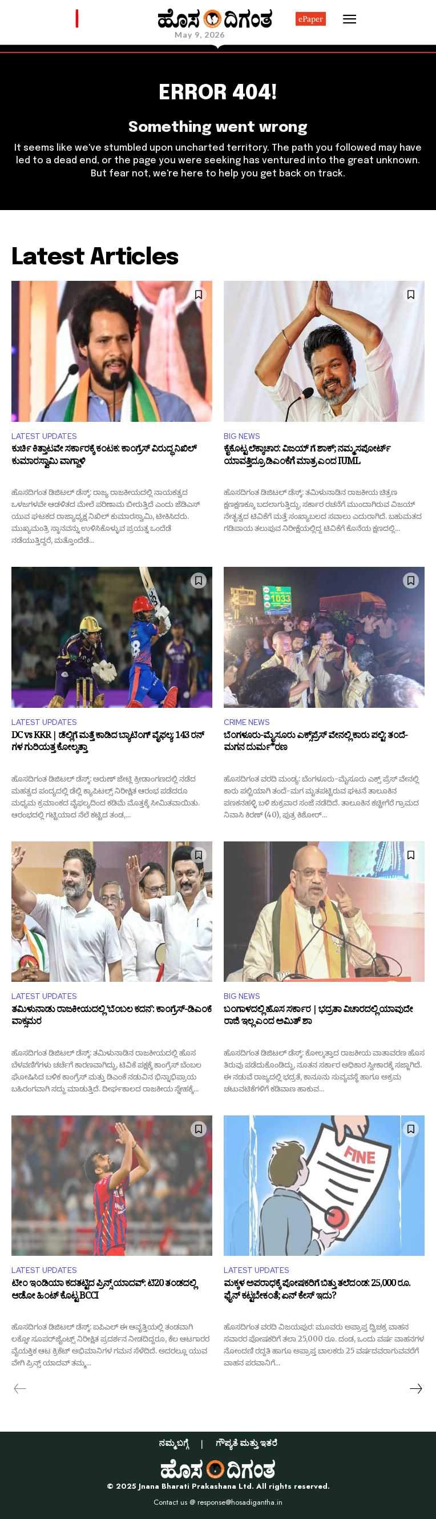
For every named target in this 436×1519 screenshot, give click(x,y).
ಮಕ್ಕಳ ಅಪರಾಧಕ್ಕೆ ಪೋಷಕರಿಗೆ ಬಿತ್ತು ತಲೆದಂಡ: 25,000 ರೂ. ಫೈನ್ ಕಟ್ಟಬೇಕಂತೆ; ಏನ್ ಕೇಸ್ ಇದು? (317, 1291)
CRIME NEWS (246, 722)
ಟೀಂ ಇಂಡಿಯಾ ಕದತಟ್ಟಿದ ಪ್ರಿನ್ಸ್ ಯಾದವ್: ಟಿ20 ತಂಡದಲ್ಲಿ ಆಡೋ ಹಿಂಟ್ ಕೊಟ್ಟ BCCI (103, 1291)
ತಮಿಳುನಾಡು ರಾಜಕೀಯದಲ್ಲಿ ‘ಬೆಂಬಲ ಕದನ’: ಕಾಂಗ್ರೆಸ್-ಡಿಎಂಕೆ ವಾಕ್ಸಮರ (111, 1017)
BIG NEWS (242, 436)
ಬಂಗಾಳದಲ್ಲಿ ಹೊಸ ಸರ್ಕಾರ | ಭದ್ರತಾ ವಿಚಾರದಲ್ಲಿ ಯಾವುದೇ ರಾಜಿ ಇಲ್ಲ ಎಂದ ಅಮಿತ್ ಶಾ (318, 1017)
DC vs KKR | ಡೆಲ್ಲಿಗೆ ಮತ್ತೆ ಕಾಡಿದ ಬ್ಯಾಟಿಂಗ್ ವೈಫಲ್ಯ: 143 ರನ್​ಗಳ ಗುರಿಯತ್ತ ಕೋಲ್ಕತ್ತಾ (107, 743)
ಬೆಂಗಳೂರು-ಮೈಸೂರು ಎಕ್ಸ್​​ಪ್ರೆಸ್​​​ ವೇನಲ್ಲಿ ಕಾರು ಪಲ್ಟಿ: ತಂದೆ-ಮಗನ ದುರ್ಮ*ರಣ (315, 743)
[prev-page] (20, 1388)
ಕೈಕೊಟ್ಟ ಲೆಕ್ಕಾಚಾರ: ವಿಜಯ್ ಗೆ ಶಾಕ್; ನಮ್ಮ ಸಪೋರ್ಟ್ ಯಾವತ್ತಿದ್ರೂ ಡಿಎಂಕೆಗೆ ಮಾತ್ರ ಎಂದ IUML (307, 457)
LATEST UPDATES (43, 436)
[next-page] (415, 1388)
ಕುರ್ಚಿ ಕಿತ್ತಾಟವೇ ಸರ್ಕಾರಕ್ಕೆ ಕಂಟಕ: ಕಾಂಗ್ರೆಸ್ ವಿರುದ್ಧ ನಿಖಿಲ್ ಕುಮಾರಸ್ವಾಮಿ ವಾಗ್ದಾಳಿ (103, 457)
